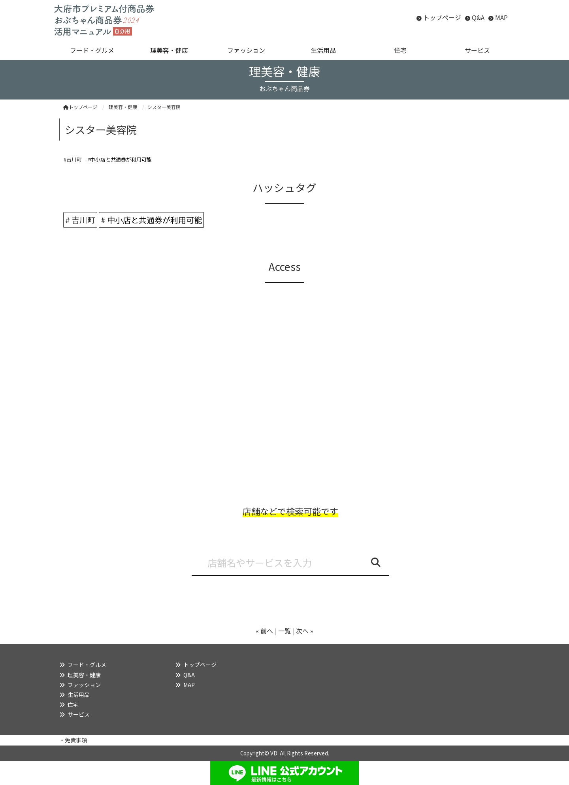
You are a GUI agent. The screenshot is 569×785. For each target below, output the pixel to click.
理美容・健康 (84, 675)
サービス (79, 714)
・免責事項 (73, 740)
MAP (501, 17)
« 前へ (264, 630)
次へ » (304, 630)
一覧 (284, 630)
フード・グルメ (87, 665)
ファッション (84, 685)
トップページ (442, 17)
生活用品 (79, 695)
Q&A (478, 17)
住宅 (73, 704)
